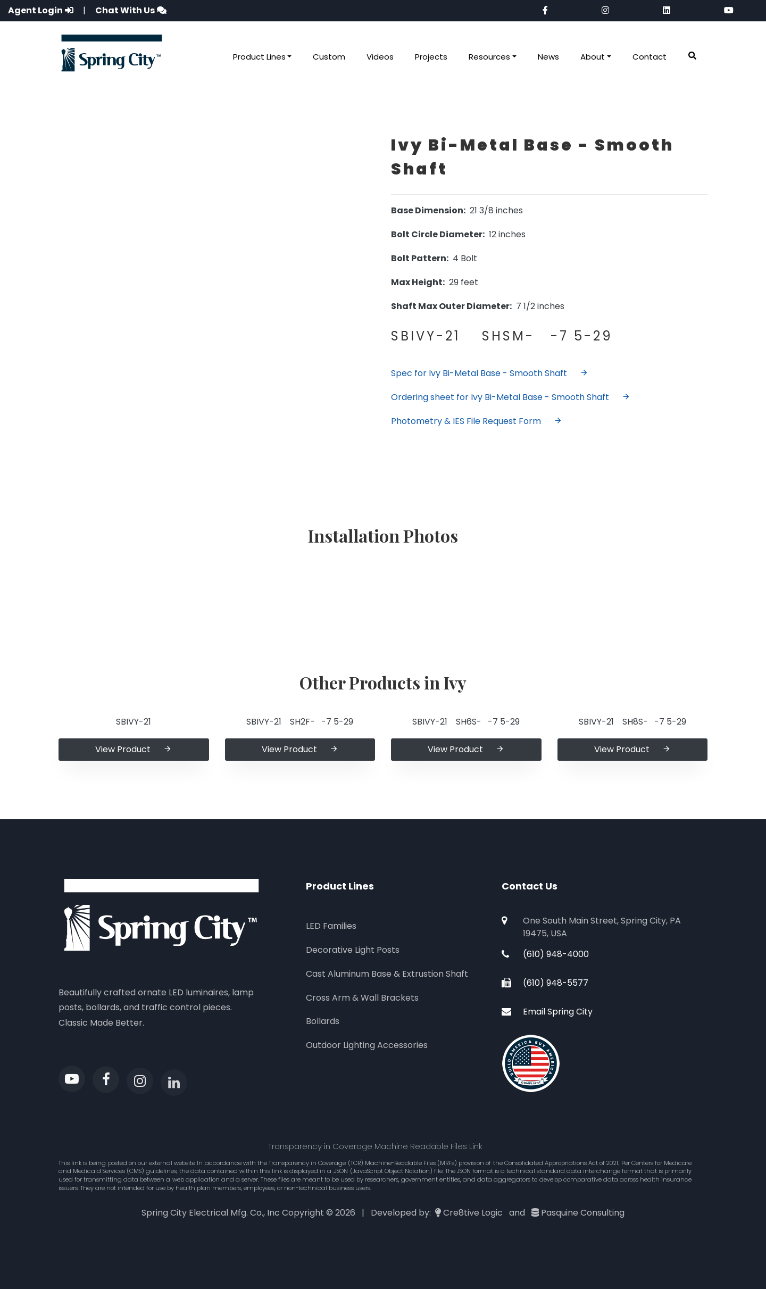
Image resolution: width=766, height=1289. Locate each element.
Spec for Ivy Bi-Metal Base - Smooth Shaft (489, 373)
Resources (489, 56)
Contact (649, 56)
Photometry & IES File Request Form (476, 421)
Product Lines (259, 56)
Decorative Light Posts (352, 950)
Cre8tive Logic (473, 1213)
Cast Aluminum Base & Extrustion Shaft (387, 974)
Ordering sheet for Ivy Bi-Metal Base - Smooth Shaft (510, 397)
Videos (380, 56)
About (592, 56)
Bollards (322, 1021)
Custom (329, 56)
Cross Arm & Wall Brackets (362, 998)
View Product (133, 749)
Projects (431, 56)
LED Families (331, 926)
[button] (692, 56)
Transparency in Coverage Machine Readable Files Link (375, 1146)
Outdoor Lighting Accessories (367, 1045)
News (548, 56)
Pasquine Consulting (583, 1213)
